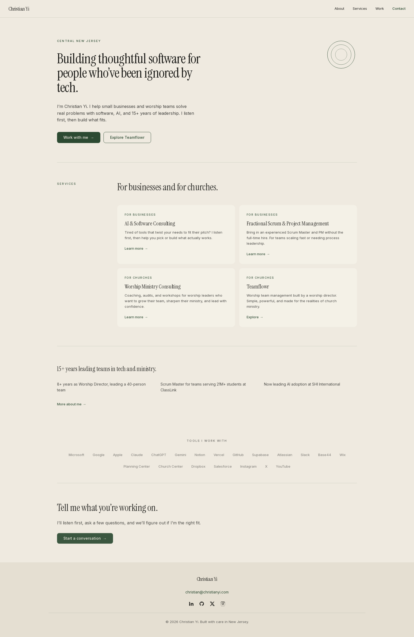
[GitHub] (201, 603)
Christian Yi (18, 8)
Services (360, 8)
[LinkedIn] (191, 603)
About (339, 8)
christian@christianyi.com (207, 592)
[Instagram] (222, 603)
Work (379, 8)
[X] (212, 603)
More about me (71, 405)
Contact (399, 8)
